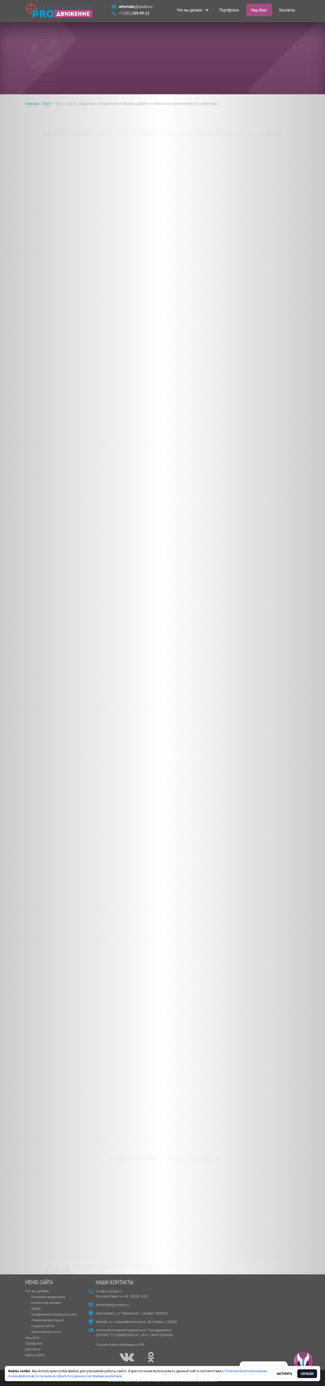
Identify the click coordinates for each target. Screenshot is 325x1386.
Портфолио (229, 11)
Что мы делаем (189, 11)
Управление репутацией (47, 1320)
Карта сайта (34, 1355)
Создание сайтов (42, 1326)
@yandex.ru (136, 7)
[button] (303, 1361)
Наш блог (259, 11)
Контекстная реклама (46, 1303)
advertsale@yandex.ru (112, 1305)
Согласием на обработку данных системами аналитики (78, 1376)
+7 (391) (134, 14)
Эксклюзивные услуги (46, 1332)
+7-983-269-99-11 (109, 1291)
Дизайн (36, 1308)
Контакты (287, 11)
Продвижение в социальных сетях (54, 1314)
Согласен (307, 1374)
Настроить (284, 1374)
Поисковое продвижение (48, 1297)
